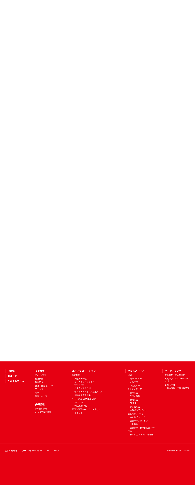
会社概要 (39, 390)
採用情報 (40, 416)
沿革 (37, 404)
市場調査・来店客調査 (175, 387)
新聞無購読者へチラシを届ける (86, 421)
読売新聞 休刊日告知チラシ (143, 439)
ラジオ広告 (135, 408)
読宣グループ (41, 408)
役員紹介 (39, 394)
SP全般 (133, 415)
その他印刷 (135, 397)
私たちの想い (41, 387)
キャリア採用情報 (43, 424)
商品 (130, 443)
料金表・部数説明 (82, 400)
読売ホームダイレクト (140, 432)
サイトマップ (53, 462)
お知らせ (12, 387)
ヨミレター (79, 424)
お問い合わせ (11, 462)
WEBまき (78, 414)
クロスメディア (136, 382)
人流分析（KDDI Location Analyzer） (176, 391)
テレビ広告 (135, 418)
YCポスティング (137, 429)
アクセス (39, 401)
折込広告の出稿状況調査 (178, 400)
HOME (11, 382)
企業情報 (40, 382)
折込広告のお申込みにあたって (88, 403)
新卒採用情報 (41, 420)
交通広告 (134, 411)
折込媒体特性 (80, 390)
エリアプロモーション (84, 382)
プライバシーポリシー (32, 462)
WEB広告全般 (80, 417)
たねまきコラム (16, 392)
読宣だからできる (136, 425)
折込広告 (76, 387)
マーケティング (173, 382)
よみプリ (134, 394)
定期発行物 (170, 396)
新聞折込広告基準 (82, 407)
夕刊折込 (134, 436)
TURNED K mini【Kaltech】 (142, 446)
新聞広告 (134, 404)
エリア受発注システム (84, 395)
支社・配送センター (44, 397)
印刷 (130, 387)
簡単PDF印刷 (136, 390)
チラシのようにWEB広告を (84, 410)
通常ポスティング (138, 422)
